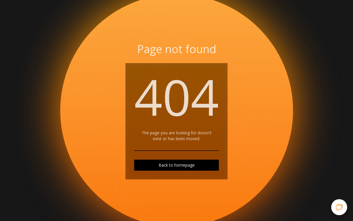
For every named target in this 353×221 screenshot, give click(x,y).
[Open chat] (339, 207)
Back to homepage (177, 165)
